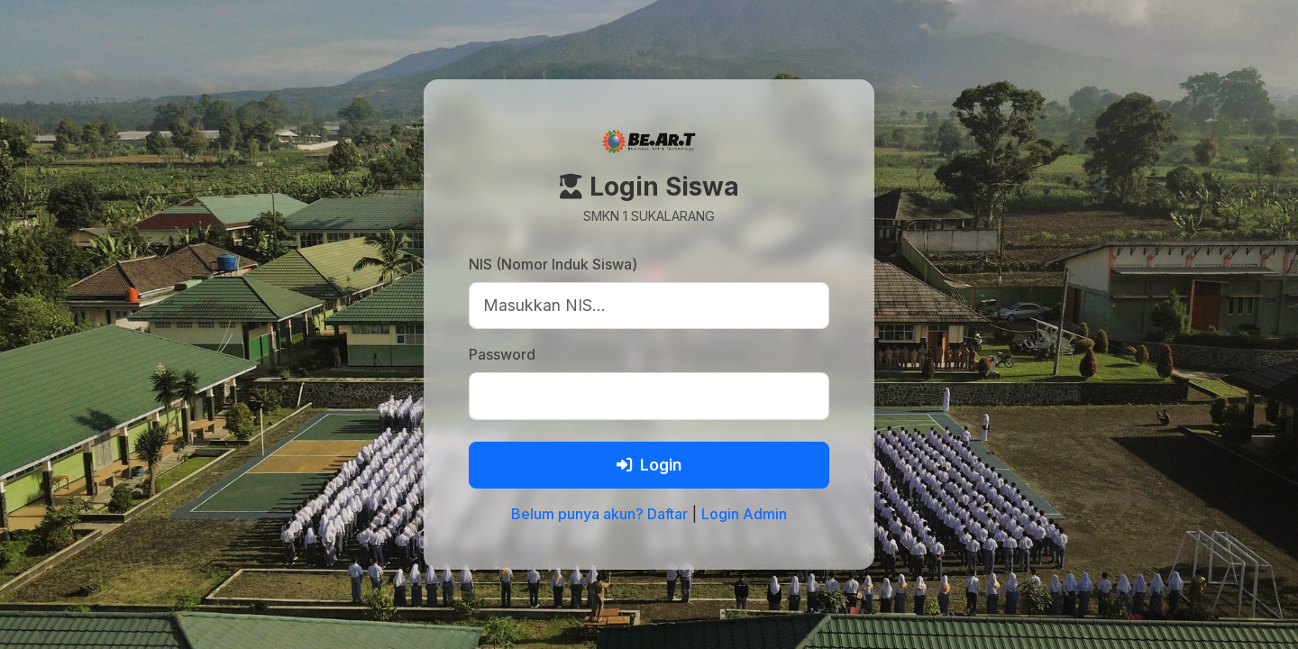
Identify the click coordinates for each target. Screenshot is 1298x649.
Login (649, 464)
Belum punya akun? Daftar (599, 514)
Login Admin (744, 514)
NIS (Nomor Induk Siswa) (553, 264)
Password (502, 354)
